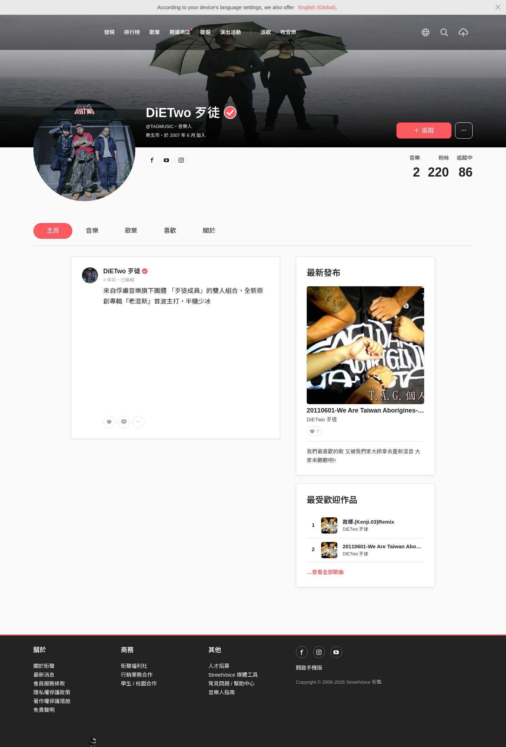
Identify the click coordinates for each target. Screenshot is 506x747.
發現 (109, 32)
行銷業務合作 (137, 675)
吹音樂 (288, 32)
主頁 (53, 230)
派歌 (265, 32)
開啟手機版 (309, 668)
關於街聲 (43, 666)
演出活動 (230, 32)
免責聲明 (43, 710)
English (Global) (317, 7)
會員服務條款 (49, 684)
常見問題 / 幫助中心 (231, 684)
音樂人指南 (221, 692)
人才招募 (218, 666)
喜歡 (170, 230)
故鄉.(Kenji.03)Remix (368, 524)
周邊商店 (181, 32)
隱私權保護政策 (51, 692)
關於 (209, 230)
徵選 (205, 32)
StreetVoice (62, 32)
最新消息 (43, 675)
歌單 (154, 32)
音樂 (92, 230)
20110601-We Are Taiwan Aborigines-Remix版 (375, 410)
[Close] (498, 7)
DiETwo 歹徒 (125, 271)
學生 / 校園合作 (139, 684)
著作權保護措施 (51, 701)
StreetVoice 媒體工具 (233, 675)
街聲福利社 (134, 666)
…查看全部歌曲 (325, 574)
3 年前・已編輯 (119, 279)
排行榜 (132, 32)
